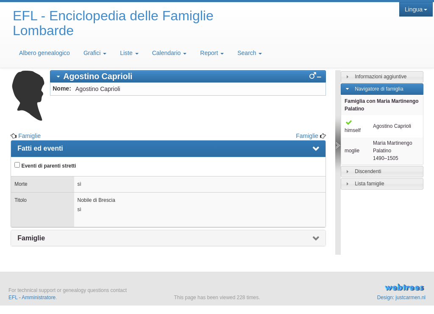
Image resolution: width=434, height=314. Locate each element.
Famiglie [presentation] (31, 238)
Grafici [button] (94, 53)
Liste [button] (129, 53)
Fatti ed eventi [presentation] (40, 148)
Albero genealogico (44, 53)
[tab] (188, 76)
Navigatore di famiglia (379, 89)
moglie (352, 151)
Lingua (416, 9)
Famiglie (29, 135)
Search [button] (249, 53)
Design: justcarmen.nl (401, 297)
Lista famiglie (369, 184)
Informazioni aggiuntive (380, 77)
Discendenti (368, 171)
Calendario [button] (169, 53)
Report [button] (212, 53)
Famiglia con (381, 105)
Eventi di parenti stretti (45, 165)
